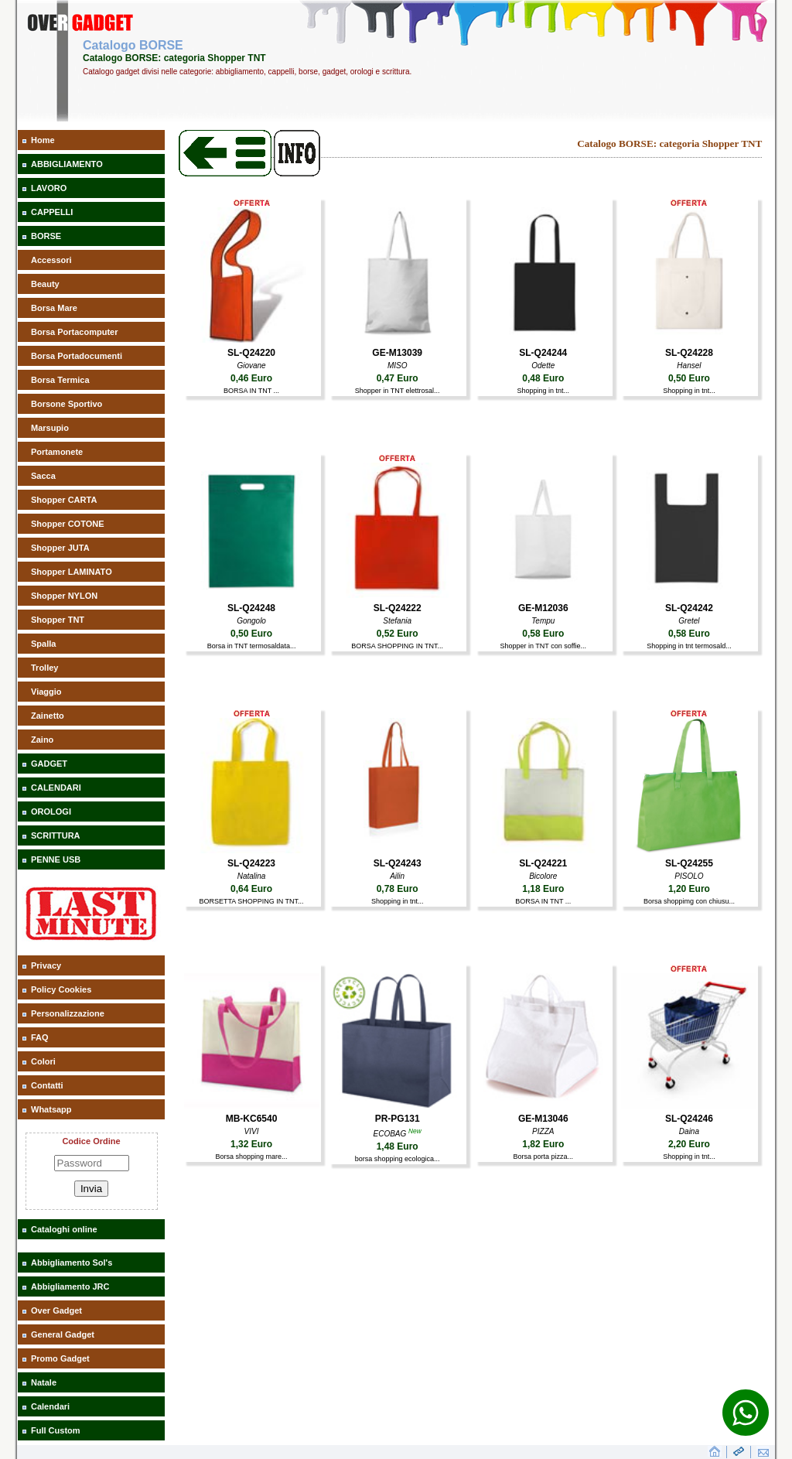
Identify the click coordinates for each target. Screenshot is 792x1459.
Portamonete (57, 451)
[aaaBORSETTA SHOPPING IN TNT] (251, 850)
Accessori (51, 260)
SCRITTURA (55, 835)
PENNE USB (55, 859)
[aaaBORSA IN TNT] (251, 339)
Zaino (42, 739)
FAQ (40, 1037)
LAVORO (49, 188)
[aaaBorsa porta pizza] (543, 1105)
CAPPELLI (52, 212)
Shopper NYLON (64, 595)
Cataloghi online (64, 1229)
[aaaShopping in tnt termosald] (688, 595)
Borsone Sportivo (66, 403)
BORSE (46, 236)
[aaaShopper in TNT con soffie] (543, 595)
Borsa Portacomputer (74, 332)
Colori (43, 1061)
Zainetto (47, 715)
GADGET (49, 763)
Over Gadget (56, 1310)
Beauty (45, 284)
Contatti (47, 1085)
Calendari (50, 1406)
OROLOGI (51, 811)
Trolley (44, 667)
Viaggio (46, 691)
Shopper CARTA (64, 499)
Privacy (46, 965)
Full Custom (55, 1430)
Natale (43, 1382)
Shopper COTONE (67, 523)
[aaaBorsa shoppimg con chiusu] (688, 850)
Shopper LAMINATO (71, 571)
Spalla (43, 643)
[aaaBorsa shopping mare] (251, 1105)
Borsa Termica (60, 379)
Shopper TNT (57, 619)
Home (43, 140)
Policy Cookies (61, 989)
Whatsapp (51, 1109)
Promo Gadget (60, 1358)
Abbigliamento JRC (70, 1286)
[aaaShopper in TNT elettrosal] (397, 339)
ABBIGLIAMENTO (67, 164)
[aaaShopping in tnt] (543, 339)
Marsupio (50, 427)
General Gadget (62, 1334)
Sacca (43, 475)
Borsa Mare (54, 308)
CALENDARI (56, 787)
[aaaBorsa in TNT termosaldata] (251, 595)
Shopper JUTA (60, 547)
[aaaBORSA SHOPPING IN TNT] (397, 595)
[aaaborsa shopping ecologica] (397, 1105)
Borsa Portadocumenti (76, 355)
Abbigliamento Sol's (71, 1262)
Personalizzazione (67, 1013)
